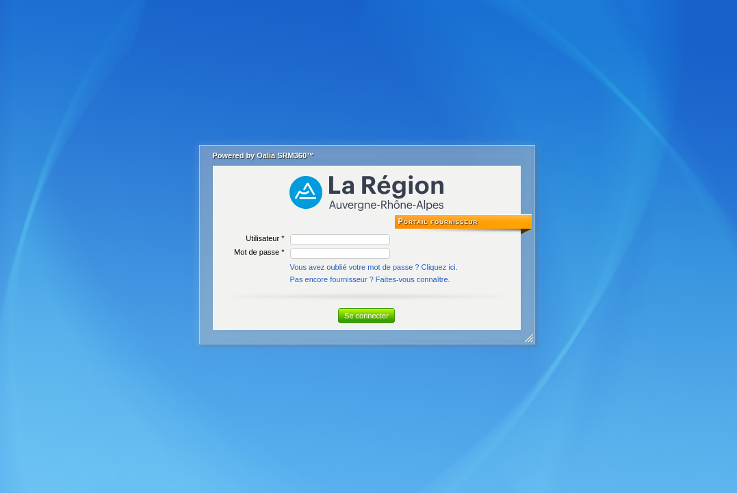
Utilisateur (262, 238)
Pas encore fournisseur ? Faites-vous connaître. (370, 279)
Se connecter (366, 316)
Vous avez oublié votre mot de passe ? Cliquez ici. (374, 267)
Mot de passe (256, 252)
